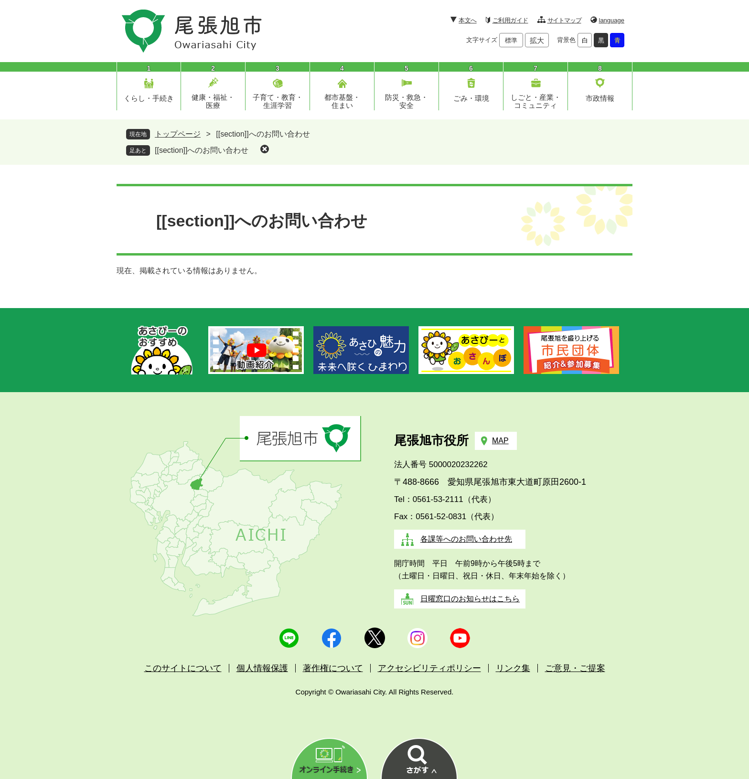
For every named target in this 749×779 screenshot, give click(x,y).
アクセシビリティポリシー (429, 668)
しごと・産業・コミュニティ (536, 101)
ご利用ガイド (510, 20)
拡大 (537, 40)
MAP (500, 441)
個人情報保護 (262, 668)
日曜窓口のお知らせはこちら (470, 599)
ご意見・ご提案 (575, 668)
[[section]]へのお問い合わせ (201, 150)
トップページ (178, 134)
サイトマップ (564, 20)
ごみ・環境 (471, 98)
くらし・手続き (149, 98)
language (612, 20)
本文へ (467, 20)
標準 (511, 40)
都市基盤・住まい (342, 101)
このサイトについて (183, 668)
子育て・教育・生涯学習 (278, 101)
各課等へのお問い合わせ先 (466, 539)
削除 (264, 149)
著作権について (333, 668)
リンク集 (513, 668)
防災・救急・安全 (406, 101)
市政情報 (600, 98)
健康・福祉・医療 (213, 101)
